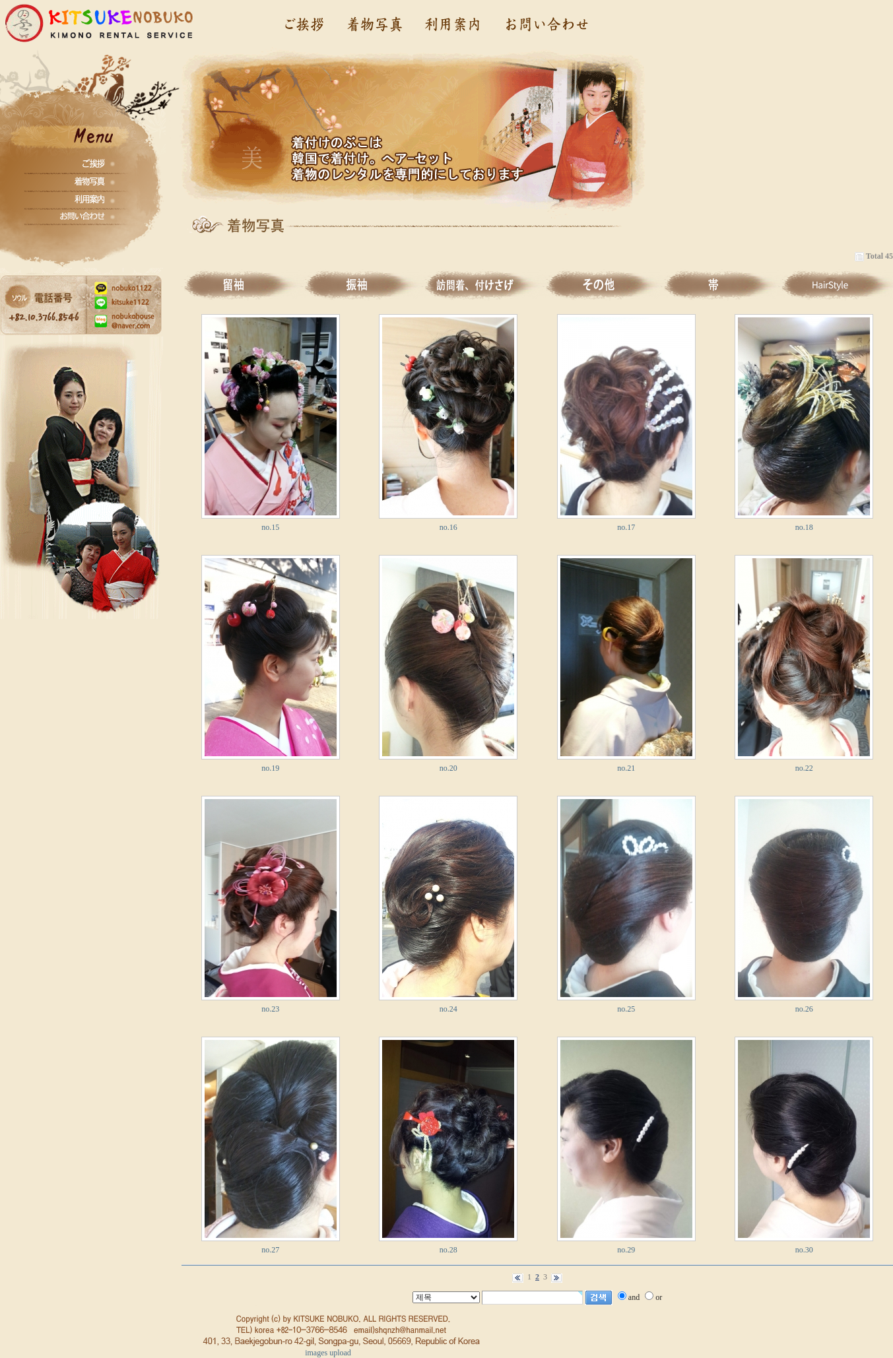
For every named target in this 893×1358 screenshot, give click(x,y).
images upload (328, 1352)
